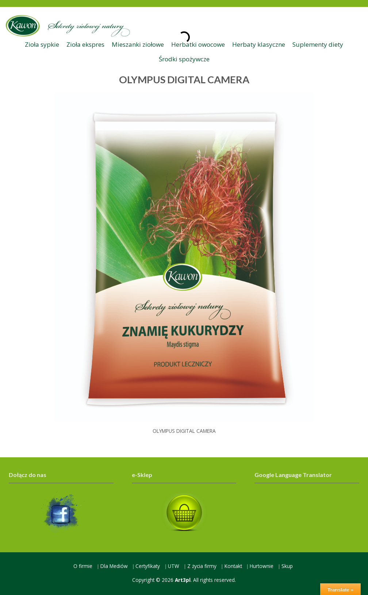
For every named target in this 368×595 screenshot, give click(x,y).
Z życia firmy (201, 565)
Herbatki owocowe (198, 44)
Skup (287, 565)
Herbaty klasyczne (258, 44)
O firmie (82, 565)
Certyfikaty (147, 565)
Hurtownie (261, 565)
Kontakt (233, 565)
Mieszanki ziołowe (138, 44)
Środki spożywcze (184, 59)
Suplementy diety (317, 44)
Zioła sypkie (42, 44)
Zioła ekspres (85, 44)
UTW (173, 565)
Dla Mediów (114, 565)
